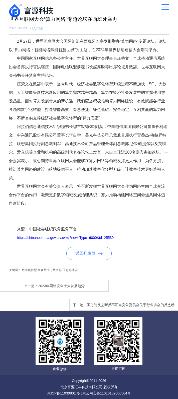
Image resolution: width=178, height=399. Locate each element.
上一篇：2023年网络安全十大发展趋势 (54, 286)
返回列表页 (89, 253)
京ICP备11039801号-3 (64, 393)
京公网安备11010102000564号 (106, 393)
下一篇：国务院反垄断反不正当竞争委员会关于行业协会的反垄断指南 (123, 307)
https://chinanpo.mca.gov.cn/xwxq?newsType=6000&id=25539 (65, 238)
